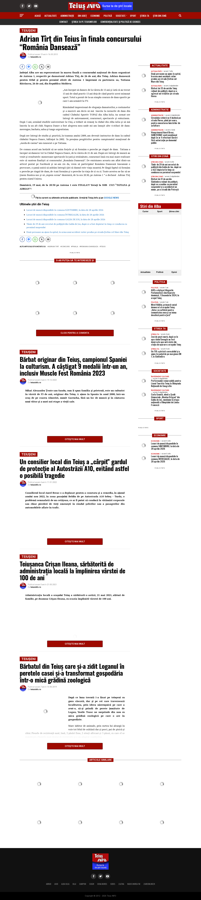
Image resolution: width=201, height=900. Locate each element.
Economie (95, 15)
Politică (108, 15)
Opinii (174, 272)
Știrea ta (144, 15)
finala (75, 247)
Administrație (67, 15)
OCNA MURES (102, 884)
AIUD (56, 884)
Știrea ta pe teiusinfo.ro (84, 21)
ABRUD (48, 884)
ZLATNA (121, 884)
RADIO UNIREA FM (133, 884)
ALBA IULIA (65, 884)
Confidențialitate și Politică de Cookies (120, 21)
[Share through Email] (48, 66)
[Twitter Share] (41, 66)
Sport (133, 15)
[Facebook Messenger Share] (28, 66)
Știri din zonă (159, 15)
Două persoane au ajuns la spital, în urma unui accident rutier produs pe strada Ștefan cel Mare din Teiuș (77, 232)
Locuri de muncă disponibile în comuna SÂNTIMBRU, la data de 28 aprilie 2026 (64, 209)
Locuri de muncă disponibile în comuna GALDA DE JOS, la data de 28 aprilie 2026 (65, 219)
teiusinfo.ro (36, 57)
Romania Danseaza (89, 247)
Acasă (38, 15)
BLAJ (74, 884)
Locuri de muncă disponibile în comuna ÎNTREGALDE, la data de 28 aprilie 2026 (65, 214)
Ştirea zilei (174, 211)
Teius (103, 247)
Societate (121, 15)
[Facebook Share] (22, 66)
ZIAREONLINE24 (149, 884)
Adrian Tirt (53, 247)
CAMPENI (82, 884)
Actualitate (50, 15)
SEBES (112, 884)
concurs (65, 247)
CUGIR (91, 884)
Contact (63, 21)
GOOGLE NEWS (111, 198)
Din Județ (82, 15)
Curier (145, 211)
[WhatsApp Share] (35, 66)
